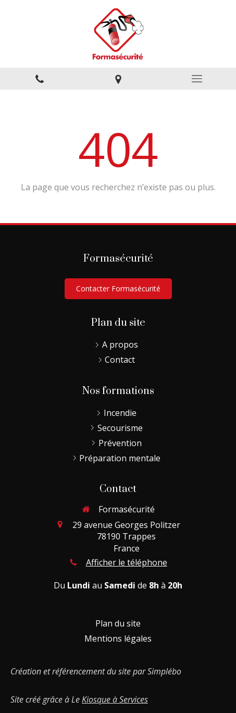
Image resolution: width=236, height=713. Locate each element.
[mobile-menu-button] (196, 78)
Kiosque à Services (115, 699)
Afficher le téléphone (126, 562)
